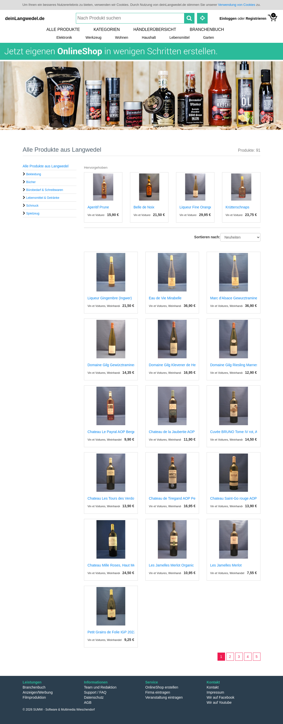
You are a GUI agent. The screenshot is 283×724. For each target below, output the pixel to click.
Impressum (215, 692)
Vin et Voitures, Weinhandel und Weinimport (115, 305)
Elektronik (64, 37)
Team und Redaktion (100, 687)
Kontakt (213, 687)
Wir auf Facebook (220, 697)
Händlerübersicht (155, 29)
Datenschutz (94, 697)
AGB (88, 702)
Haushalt (149, 37)
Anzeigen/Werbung (38, 692)
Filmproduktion (34, 697)
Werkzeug (93, 37)
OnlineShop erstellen (161, 687)
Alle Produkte (63, 29)
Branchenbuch (207, 29)
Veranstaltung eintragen (164, 697)
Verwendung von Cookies (236, 5)
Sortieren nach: (207, 237)
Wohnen (121, 37)
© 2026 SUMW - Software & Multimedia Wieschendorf (59, 709)
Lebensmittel (179, 37)
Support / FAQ (95, 692)
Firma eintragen (157, 692)
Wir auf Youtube (219, 702)
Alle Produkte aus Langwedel (46, 166)
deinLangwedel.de (25, 18)
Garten (208, 37)
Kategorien (107, 29)
